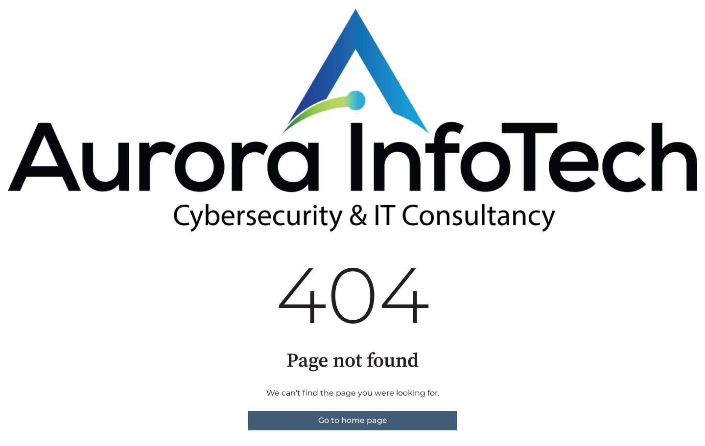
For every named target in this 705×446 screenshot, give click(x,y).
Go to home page (352, 420)
